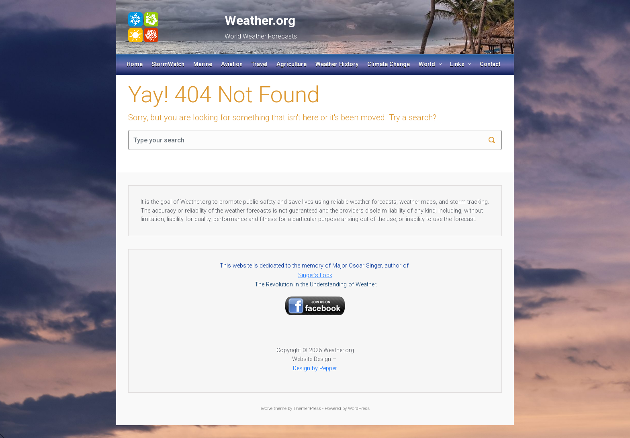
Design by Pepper (315, 368)
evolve (266, 408)
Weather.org (260, 20)
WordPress (359, 408)
